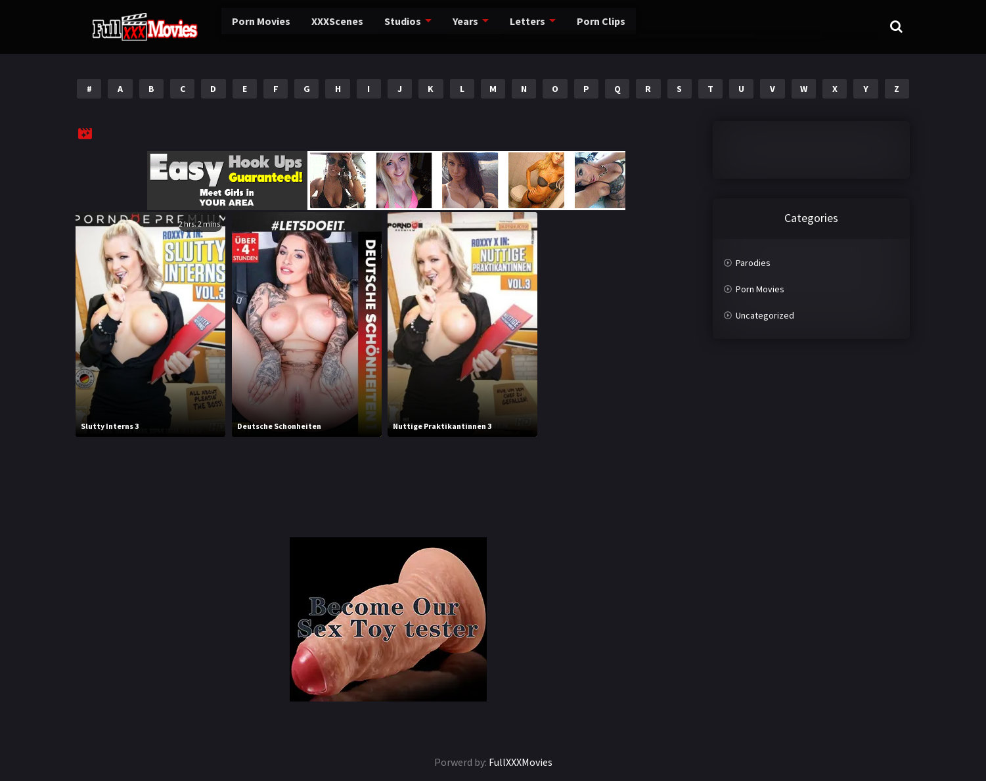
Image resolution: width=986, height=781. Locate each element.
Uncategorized (765, 315)
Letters (493, 26)
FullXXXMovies (520, 762)
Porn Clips (565, 26)
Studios (371, 26)
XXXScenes (307, 26)
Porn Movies (233, 26)
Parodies (753, 263)
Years (433, 26)
